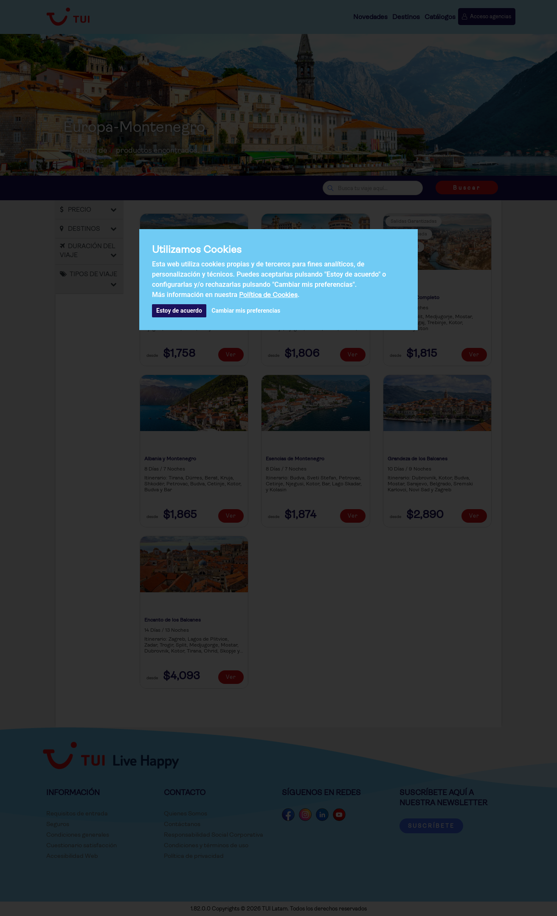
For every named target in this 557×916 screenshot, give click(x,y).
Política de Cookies (268, 295)
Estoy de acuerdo (179, 310)
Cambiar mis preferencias (245, 310)
